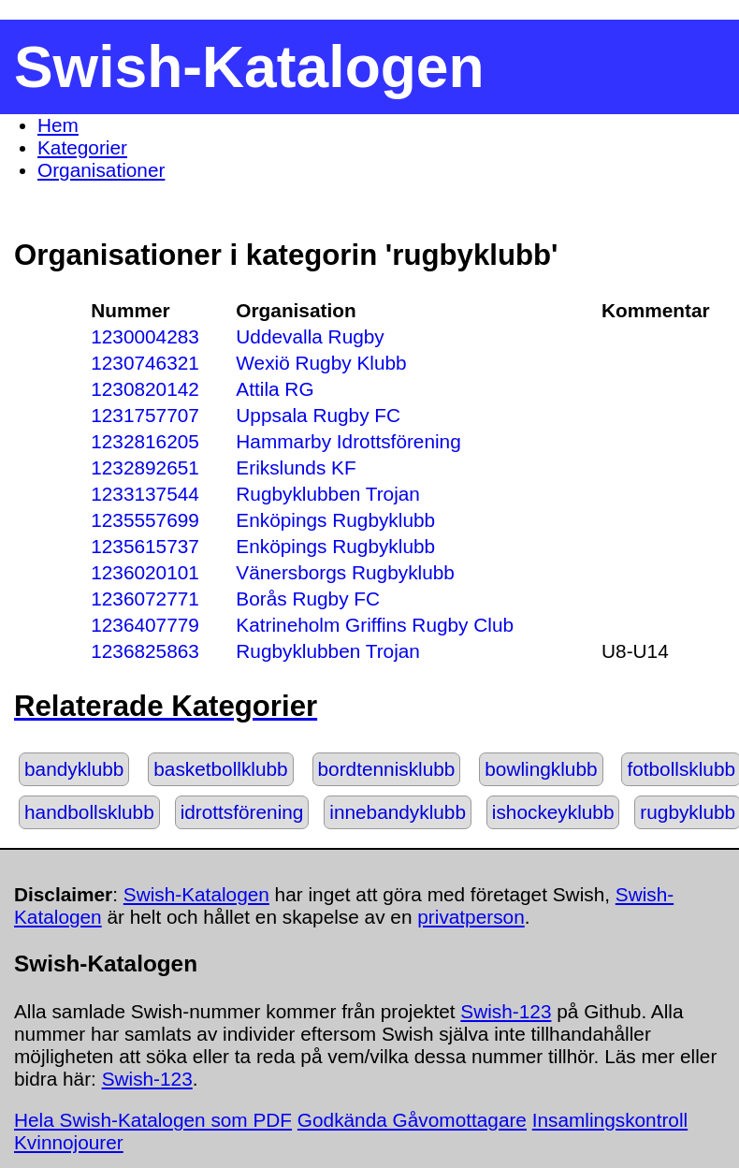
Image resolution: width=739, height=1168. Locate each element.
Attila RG (274, 389)
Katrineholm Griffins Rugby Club (375, 624)
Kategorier (82, 147)
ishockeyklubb (553, 812)
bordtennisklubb (387, 769)
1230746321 (145, 362)
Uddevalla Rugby (310, 336)
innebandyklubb (397, 812)
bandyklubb (73, 769)
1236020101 (145, 572)
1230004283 (145, 336)
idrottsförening (242, 812)
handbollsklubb (89, 812)
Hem (58, 125)
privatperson (470, 916)
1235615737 (145, 546)
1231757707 (145, 415)
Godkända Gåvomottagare (412, 1120)
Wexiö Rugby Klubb (321, 362)
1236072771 (145, 598)
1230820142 (145, 389)
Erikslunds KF (295, 467)
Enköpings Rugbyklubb (335, 520)
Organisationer (101, 170)
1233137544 (145, 493)
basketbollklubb (220, 769)
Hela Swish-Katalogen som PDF (153, 1120)
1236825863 (145, 651)
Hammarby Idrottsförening (348, 441)
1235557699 (145, 520)
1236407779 (145, 624)
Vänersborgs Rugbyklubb (345, 572)
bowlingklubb (541, 769)
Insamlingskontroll (610, 1120)
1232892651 (145, 467)
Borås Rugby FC (308, 598)
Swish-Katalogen (196, 894)
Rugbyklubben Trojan (328, 493)
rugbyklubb (687, 812)
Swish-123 (505, 1011)
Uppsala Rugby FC (318, 415)
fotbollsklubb (681, 769)
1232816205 (145, 441)
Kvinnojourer (68, 1142)
